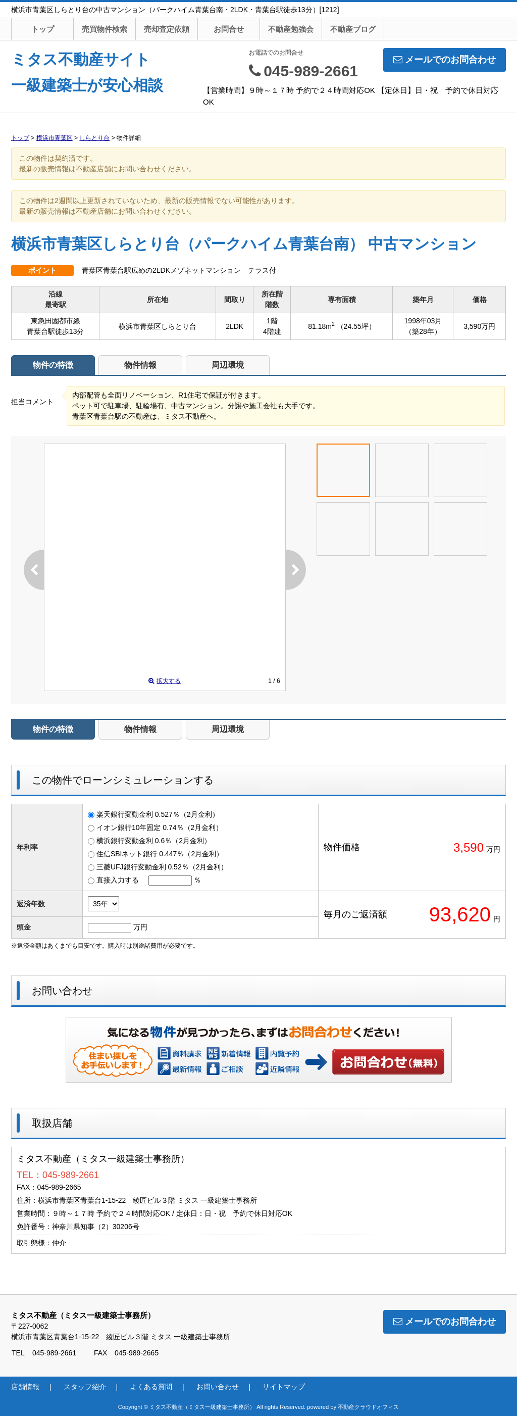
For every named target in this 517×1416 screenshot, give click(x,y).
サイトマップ (284, 1387)
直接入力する (117, 880)
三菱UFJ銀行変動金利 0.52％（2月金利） (162, 867)
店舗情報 (25, 1387)
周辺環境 (228, 365)
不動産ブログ (353, 29)
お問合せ (229, 29)
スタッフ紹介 (85, 1387)
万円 (140, 927)
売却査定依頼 (166, 29)
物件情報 (140, 365)
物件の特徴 (53, 365)
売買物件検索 (104, 29)
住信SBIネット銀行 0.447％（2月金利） (159, 854)
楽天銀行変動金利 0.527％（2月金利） (157, 814)
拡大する (164, 681)
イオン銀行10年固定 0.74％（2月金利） (159, 827)
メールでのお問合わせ (444, 60)
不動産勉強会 (291, 29)
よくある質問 (151, 1387)
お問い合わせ (388, 1061)
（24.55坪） (356, 326)
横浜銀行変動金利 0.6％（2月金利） (153, 841)
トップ (42, 29)
